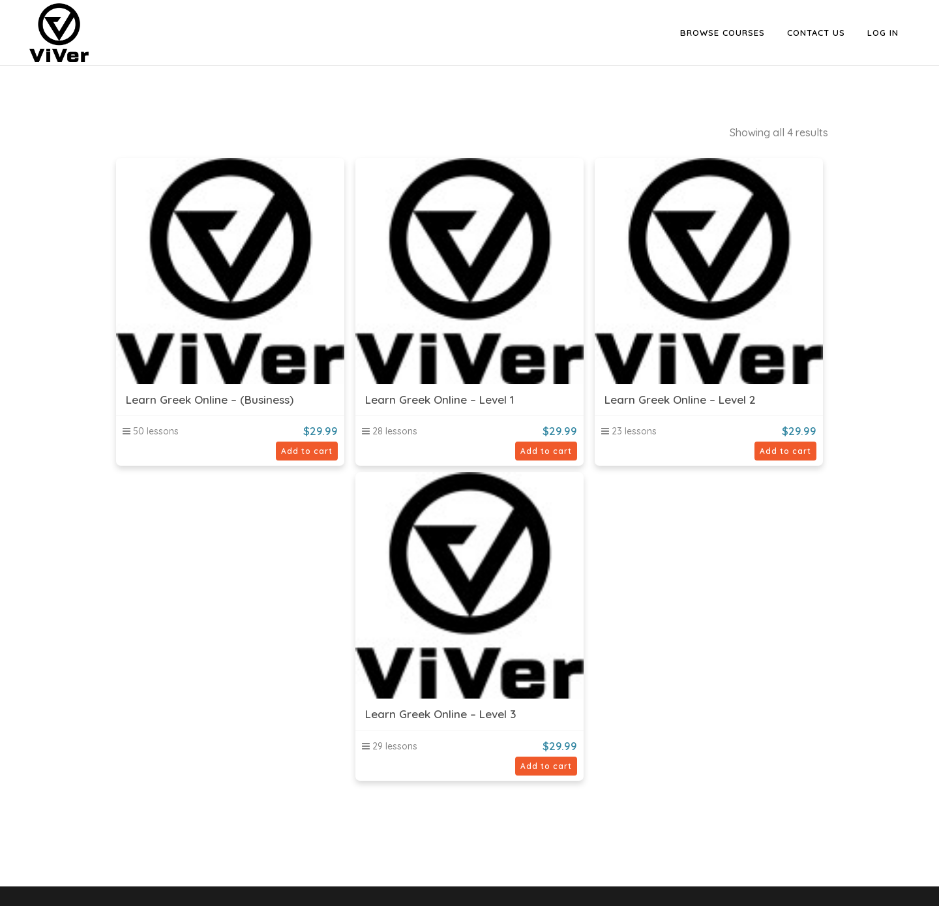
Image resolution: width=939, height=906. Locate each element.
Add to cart (307, 451)
